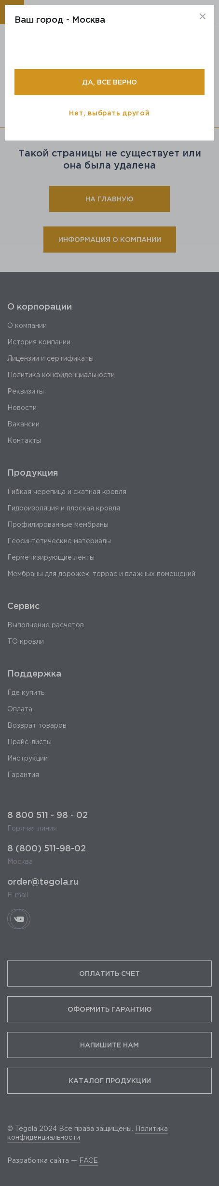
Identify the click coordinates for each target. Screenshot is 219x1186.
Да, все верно (109, 81)
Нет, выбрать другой (109, 112)
